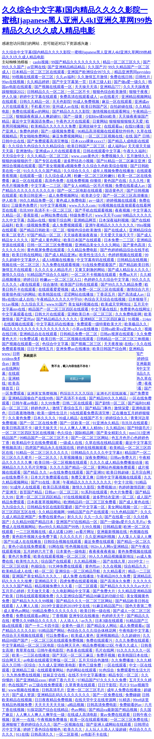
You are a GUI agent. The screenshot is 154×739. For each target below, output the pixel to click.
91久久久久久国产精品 (42, 171)
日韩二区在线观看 (77, 403)
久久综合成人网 (58, 176)
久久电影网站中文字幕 (71, 591)
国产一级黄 (73, 116)
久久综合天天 (33, 304)
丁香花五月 (106, 294)
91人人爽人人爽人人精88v (82, 428)
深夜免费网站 (97, 458)
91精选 (125, 700)
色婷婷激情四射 (132, 487)
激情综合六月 (138, 289)
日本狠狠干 (138, 299)
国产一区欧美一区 (75, 423)
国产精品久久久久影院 (71, 111)
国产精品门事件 (98, 408)
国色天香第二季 (138, 606)
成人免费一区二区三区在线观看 (98, 289)
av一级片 (97, 200)
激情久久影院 (83, 487)
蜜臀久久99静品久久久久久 (35, 621)
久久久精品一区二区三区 (48, 156)
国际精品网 (85, 433)
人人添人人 (69, 621)
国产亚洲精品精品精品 (66, 67)
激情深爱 (122, 408)
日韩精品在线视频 (132, 260)
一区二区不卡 (79, 92)
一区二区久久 (46, 458)
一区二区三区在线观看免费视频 (57, 640)
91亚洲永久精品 (106, 423)
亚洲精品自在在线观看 (39, 334)
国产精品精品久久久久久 (57, 319)
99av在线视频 (13, 82)
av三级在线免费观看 (46, 685)
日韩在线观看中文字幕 (102, 151)
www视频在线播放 (24, 690)
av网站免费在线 (54, 215)
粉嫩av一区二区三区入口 (61, 280)
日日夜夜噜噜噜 (22, 413)
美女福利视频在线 (83, 304)
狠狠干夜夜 (139, 92)
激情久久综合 (13, 275)
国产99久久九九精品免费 (122, 285)
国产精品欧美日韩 (134, 265)
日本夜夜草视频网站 (44, 502)
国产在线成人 (115, 230)
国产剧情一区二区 (110, 403)
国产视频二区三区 (86, 344)
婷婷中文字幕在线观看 (39, 97)
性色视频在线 (77, 547)
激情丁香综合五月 (67, 408)
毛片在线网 (105, 650)
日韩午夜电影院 (50, 650)
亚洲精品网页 (85, 220)
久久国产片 (97, 67)
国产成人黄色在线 (134, 502)
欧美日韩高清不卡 (17, 428)
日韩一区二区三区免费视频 (50, 245)
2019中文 (136, 561)
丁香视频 (59, 616)
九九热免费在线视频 (23, 675)
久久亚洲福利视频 (100, 537)
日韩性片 (143, 77)
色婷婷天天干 (113, 616)
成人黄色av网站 (17, 611)
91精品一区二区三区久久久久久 (42, 453)
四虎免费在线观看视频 (79, 581)
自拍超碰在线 (122, 107)
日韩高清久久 (42, 734)
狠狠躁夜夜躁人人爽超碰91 (39, 116)
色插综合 (39, 566)
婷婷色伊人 (41, 408)
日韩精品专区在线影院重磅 (50, 507)
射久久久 (74, 517)
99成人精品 (69, 418)
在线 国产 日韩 (138, 136)
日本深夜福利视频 (114, 220)
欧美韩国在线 (50, 294)
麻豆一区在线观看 (117, 102)
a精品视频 (76, 705)
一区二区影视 (67, 734)
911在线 (22, 734)
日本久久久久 (45, 418)
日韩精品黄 (112, 527)
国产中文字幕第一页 (69, 82)
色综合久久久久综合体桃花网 (92, 631)
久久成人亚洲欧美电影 (57, 665)
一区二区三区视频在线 (104, 136)
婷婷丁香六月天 (62, 680)
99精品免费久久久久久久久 (55, 611)
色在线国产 (17, 685)
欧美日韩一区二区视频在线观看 (68, 339)
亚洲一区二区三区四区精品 (39, 497)
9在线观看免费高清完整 (90, 413)
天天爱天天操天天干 (117, 235)
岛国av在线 (37, 220)
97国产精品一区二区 (44, 235)
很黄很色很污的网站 (19, 294)
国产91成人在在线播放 (23, 542)
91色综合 (107, 670)
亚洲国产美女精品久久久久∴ (36, 576)
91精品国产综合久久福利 (48, 275)
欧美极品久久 (136, 324)
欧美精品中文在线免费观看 (35, 443)
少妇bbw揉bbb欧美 (101, 116)
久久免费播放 (123, 660)
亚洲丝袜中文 (90, 126)
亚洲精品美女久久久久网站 (98, 245)
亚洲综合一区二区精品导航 (78, 571)
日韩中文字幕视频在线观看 (119, 477)
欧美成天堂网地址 (116, 304)
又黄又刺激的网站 (90, 270)
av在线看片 (110, 97)
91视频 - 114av (139, 319)
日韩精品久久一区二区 (46, 92)
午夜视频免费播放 (52, 720)
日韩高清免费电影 (102, 705)
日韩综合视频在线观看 (63, 542)
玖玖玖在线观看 (135, 423)
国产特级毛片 (139, 428)
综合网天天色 (69, 645)
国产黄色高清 (134, 245)
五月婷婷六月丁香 (38, 551)
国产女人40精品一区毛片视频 (88, 186)
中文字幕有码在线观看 (96, 260)
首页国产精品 (31, 492)
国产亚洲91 (95, 472)
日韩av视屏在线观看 (117, 334)
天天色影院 (61, 102)
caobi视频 (41, 62)
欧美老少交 (91, 196)
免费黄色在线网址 (135, 309)
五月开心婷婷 (13, 591)
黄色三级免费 (90, 665)
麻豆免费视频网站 (67, 136)
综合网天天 (12, 660)
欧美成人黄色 (83, 636)
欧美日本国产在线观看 (82, 240)
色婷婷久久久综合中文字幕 (107, 280)
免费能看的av (131, 705)
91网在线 (55, 547)
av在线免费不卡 (15, 477)
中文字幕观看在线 (17, 314)
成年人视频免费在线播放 (114, 171)
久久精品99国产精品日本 (33, 522)
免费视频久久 (113, 156)
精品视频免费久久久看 (54, 586)
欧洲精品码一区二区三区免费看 (90, 502)
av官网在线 (36, 67)
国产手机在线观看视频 (94, 210)
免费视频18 (107, 487)
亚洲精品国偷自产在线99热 (31, 398)
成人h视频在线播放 (58, 260)
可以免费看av (57, 636)
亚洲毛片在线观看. (112, 393)
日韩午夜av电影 (25, 403)
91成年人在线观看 (25, 487)
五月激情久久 (138, 156)
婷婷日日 (30, 280)
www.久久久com (83, 205)
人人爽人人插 (27, 606)
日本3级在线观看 (109, 621)
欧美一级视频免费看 (33, 225)
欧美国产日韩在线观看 (79, 285)
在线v (129, 344)
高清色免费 (54, 181)
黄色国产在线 (115, 181)
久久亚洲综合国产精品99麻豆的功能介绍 (90, 596)
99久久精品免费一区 (37, 200)
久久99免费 (51, 403)
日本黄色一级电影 (71, 551)
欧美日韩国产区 (94, 107)
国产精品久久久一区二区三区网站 (84, 601)
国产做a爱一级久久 (130, 82)
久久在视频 (112, 566)
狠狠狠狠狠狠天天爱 (126, 121)
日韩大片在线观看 (50, 314)
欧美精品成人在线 (17, 571)
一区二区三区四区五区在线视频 (28, 433)
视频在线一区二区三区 (21, 265)
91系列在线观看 (94, 492)
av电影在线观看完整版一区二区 (50, 660)
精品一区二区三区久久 (122, 62)
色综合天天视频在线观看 (23, 636)
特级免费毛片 (81, 215)
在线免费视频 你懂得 (84, 181)
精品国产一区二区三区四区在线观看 (58, 309)
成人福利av (117, 146)
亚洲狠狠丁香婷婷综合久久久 (27, 725)
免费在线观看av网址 (33, 616)
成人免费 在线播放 (79, 576)
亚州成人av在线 (65, 107)
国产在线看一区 (118, 517)
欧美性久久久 (27, 561)
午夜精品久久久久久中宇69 (59, 299)
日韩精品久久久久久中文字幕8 (97, 453)
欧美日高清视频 (56, 487)
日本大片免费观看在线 (50, 477)
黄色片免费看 (20, 556)
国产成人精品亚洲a (61, 255)
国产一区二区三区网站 (90, 438)
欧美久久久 (73, 729)
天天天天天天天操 (50, 705)
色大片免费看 (122, 492)
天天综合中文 (13, 156)
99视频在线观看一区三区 (33, 77)
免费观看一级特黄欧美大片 (100, 324)
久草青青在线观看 (80, 685)
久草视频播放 (71, 458)
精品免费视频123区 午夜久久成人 (110, 645)
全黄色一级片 (73, 626)
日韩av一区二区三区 (62, 492)
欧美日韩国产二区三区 (86, 146)
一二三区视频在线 (31, 532)
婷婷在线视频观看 (92, 448)
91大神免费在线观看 (65, 566)
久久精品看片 (114, 571)
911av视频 (11, 304)
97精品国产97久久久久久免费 (102, 680)
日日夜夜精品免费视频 (54, 700)
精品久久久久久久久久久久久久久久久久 (36, 329)
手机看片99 (41, 107)
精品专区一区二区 (123, 675)
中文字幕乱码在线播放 (55, 324)
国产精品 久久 (35, 472)
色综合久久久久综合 (77, 393)
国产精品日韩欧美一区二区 (43, 230)
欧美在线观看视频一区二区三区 (60, 556)
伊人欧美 (10, 200)
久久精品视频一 (87, 561)
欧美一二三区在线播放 (31, 655)
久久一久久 (93, 517)
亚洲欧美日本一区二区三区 (90, 314)
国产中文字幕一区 (90, 507)
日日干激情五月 (40, 349)
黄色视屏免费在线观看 (46, 250)
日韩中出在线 (13, 141)
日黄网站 (99, 121)
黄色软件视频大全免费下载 (35, 537)
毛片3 (124, 685)
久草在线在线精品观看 (104, 443)
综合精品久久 (135, 566)
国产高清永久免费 (115, 581)
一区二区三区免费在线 (129, 720)
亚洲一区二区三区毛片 (86, 690)
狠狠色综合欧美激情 (110, 92)
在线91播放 (135, 126)
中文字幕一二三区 (46, 186)
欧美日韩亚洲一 (33, 196)
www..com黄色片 (85, 156)
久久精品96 (116, 428)
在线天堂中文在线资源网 (96, 700)
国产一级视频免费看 (58, 131)
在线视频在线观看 (19, 324)
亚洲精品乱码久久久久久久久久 (64, 695)
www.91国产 (56, 304)
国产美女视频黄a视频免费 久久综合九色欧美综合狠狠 (83, 166)
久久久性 (137, 181)
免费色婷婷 (29, 131)
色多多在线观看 (80, 650)
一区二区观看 (86, 586)
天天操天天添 (86, 87)
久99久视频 (91, 527)
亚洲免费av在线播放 (73, 349)
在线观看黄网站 (50, 670)
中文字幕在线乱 (104, 309)
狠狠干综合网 (60, 220)
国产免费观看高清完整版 (48, 141)
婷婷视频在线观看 (121, 200)
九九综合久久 (13, 507)
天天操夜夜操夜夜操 (80, 235)
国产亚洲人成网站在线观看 (109, 725)
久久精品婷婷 (38, 82)
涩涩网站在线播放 (79, 294)
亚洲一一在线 (24, 720)
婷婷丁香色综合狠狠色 (42, 729)
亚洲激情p (25, 151)
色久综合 (65, 433)
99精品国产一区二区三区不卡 (44, 438)
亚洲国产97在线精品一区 (77, 522)
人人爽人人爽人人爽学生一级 (41, 715)
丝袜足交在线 (54, 675)
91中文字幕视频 (53, 205)
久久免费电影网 (128, 314)
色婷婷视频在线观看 (125, 255)
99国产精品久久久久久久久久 (76, 62)
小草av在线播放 (85, 329)
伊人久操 (10, 97)
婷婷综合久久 (117, 418)
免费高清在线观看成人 (79, 97)
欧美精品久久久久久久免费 (54, 126)
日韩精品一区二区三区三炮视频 (123, 339)
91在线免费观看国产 (99, 265)
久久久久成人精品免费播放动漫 (116, 462)
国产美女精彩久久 (111, 433)
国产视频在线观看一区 (53, 87)
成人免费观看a (132, 626)
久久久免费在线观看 (132, 640)
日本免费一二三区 (119, 240)
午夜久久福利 (135, 151)
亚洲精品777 (111, 87)
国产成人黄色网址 (46, 240)
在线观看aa (113, 126)
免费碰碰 (132, 695)
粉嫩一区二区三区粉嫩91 (95, 176)
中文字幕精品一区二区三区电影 (28, 645)
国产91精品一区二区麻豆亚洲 (121, 161)
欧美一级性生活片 (52, 413)
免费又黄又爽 (83, 477)
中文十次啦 (124, 482)
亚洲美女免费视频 (42, 393)
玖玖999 (26, 210)
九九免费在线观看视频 (61, 265)
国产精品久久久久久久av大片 (125, 586)
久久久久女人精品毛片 (54, 270)
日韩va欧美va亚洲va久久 (122, 329)
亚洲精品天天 (46, 581)
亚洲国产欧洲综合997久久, (89, 72)
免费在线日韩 (122, 77)
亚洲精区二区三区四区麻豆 (103, 319)
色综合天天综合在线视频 (105, 299)
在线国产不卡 (92, 418)
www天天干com (108, 215)
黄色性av (93, 566)
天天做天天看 (39, 591)
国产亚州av (25, 319)
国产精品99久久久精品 (108, 398)
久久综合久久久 (77, 171)
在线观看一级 (31, 176)
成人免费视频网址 (63, 196)
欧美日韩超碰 (118, 472)
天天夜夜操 (113, 344)
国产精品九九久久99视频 (33, 601)
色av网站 (79, 710)
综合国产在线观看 (56, 561)
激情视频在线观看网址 (111, 111)
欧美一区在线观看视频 (89, 720)
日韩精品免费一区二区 (79, 334)
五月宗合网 (141, 472)
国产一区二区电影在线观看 (80, 191)
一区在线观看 (115, 665)
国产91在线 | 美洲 (46, 482)
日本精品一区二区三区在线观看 (39, 72)
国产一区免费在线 (108, 695)
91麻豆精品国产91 (108, 606)
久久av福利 (65, 77)
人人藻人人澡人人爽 (135, 537)
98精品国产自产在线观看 (88, 512)
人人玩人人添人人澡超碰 (106, 729)
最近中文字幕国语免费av (33, 121)
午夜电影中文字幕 (134, 631)
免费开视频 (106, 655)
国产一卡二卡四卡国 (42, 626)
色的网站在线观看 (81, 670)
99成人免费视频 (86, 102)
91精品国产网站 (52, 631)
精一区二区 (44, 571)
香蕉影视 (31, 215)
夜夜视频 (123, 210)
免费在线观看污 (99, 640)
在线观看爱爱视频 (53, 289)
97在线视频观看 (77, 497)
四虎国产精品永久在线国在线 (50, 448)
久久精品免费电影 (82, 250)
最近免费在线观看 (99, 542)
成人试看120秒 (61, 532)
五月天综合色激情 (94, 660)
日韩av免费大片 (123, 458)
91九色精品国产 (125, 512)
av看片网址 (85, 532)
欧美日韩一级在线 (95, 611)
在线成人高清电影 (82, 715)
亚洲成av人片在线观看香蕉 (58, 151)
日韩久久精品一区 (35, 102)
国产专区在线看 (48, 161)
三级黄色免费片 (24, 205)
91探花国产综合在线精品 (48, 710)
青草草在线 (26, 650)
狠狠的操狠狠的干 (17, 161)
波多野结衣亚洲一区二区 (114, 497)
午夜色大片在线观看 (73, 121)
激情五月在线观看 (17, 270)
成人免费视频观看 (67, 225)
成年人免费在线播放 (124, 690)
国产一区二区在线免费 (39, 423)
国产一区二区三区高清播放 (126, 196)
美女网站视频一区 (123, 507)
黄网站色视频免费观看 (116, 467)
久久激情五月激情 (92, 77)
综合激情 (51, 285)
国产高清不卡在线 (71, 398)
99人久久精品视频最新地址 (112, 556)
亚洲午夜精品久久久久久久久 (110, 225)
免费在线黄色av (51, 517)
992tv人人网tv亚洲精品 (110, 547)
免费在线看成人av (130, 186)
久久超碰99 (131, 636)
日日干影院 (108, 685)
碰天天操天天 (46, 428)
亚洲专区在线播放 (84, 616)
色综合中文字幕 (55, 344)
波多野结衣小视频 (79, 161)
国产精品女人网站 (102, 626)
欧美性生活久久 (93, 255)
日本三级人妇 (100, 82)
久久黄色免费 (20, 418)
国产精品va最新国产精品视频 (113, 710)
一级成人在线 (71, 443)
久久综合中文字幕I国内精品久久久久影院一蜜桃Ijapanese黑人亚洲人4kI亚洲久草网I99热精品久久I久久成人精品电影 (77, 20)
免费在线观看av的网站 (31, 111)
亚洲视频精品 (108, 636)
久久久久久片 (71, 537)
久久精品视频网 (52, 512)
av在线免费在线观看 (66, 472)
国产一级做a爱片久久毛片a (123, 522)
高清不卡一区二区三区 (53, 210)
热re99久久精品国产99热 (59, 527)
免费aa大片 (128, 275)
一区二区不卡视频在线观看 (94, 275)
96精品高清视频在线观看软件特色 (106, 131)
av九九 (87, 621)
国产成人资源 (24, 695)
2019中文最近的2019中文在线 (66, 606)
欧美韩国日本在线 (133, 655)
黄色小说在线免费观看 (27, 547)
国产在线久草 (114, 561)
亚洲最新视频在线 (112, 532)
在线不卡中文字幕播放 (87, 675)
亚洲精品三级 (24, 670)
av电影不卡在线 (94, 734)
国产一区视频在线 (68, 725)
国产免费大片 (104, 591)
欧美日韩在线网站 (27, 255)
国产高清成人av (131, 294)
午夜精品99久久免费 (114, 576)
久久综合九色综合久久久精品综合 (37, 146)
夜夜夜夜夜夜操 (102, 551)
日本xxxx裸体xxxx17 (88, 141)
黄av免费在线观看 (115, 715)
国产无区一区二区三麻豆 (73, 655)
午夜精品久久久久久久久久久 (87, 482)
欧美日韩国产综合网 (109, 349)
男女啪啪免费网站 (35, 136)
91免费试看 (29, 339)
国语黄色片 (115, 191)
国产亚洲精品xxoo (31, 680)
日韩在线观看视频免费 (35, 596)
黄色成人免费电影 (71, 200)
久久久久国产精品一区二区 (73, 467)
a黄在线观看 (30, 285)
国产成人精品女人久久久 (129, 270)
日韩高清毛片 (53, 690)
